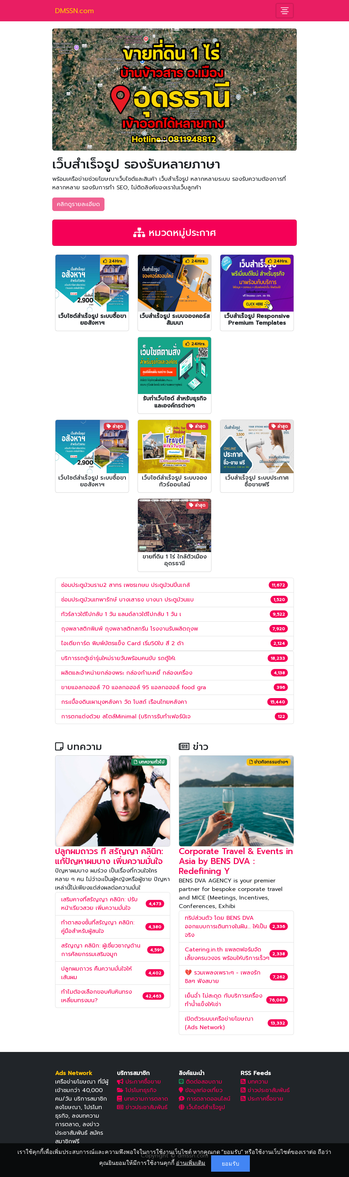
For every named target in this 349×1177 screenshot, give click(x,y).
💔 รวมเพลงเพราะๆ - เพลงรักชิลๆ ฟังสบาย (223, 977)
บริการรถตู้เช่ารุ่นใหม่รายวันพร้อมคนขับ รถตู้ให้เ (118, 658)
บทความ (254, 1082)
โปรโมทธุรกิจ (136, 1090)
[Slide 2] (174, 141)
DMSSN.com (74, 10)
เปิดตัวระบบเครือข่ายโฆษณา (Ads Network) (219, 1023)
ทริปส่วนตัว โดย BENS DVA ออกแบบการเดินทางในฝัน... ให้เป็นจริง (226, 926)
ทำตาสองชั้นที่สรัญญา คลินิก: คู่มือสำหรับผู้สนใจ (97, 926)
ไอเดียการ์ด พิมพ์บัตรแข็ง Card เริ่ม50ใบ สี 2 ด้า (122, 643)
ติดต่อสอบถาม (200, 1082)
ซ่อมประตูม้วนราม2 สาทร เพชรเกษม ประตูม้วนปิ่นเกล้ (125, 585)
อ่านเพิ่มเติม (190, 1163)
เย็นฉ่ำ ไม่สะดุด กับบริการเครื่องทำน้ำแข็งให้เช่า (223, 1000)
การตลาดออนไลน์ (204, 1099)
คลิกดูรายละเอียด (78, 204)
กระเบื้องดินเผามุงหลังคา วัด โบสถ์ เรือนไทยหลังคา (124, 702)
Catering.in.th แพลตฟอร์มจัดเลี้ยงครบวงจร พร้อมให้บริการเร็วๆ (227, 953)
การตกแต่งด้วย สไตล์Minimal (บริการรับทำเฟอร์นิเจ (125, 716)
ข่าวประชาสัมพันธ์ (142, 1107)
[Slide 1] (161, 141)
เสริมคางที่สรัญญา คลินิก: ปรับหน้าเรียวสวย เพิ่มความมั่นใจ (99, 903)
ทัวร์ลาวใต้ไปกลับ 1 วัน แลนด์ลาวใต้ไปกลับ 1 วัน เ (121, 614)
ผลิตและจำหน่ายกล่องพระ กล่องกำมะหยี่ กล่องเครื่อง (126, 673)
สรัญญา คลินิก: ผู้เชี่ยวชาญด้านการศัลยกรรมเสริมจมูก (100, 950)
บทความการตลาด (142, 1099)
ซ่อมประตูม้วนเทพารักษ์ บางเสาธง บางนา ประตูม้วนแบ (127, 599)
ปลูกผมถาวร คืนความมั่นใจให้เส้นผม (96, 973)
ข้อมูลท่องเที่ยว (200, 1090)
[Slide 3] (187, 141)
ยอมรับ (230, 1163)
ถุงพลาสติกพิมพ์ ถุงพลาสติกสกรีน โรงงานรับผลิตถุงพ (129, 629)
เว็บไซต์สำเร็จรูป (202, 1107)
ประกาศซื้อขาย (139, 1082)
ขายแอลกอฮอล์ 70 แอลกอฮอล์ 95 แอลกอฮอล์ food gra (133, 687)
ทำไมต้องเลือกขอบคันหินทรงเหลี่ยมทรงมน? (96, 996)
